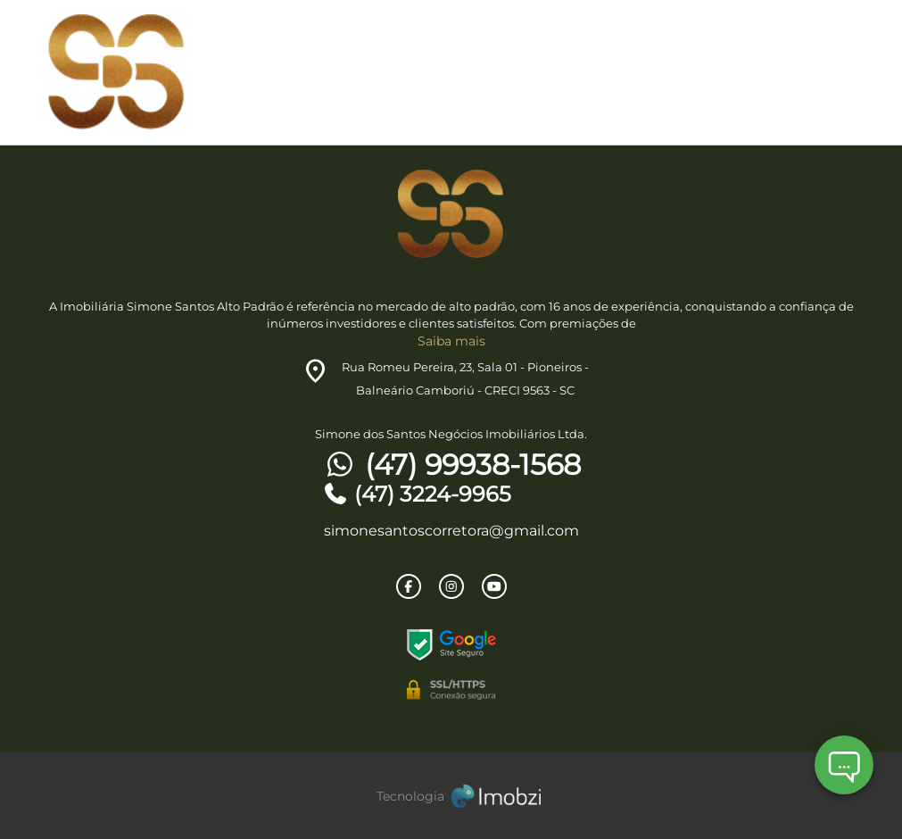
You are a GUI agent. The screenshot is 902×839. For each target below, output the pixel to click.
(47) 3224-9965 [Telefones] (416, 494)
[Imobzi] (451, 795)
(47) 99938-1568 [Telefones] (451, 465)
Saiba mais (451, 341)
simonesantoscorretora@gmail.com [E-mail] (451, 530)
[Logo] (181, 72)
